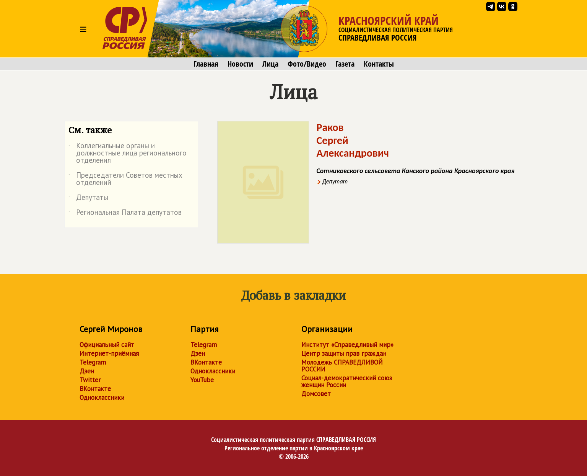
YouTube (202, 379)
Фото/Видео (307, 64)
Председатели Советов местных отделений (125, 179)
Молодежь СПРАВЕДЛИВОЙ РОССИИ (342, 366)
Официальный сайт (107, 344)
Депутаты (88, 199)
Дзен (87, 371)
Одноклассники (102, 397)
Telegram (93, 362)
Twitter (90, 379)
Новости (240, 64)
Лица (270, 64)
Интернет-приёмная (109, 353)
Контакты (379, 64)
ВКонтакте (95, 388)
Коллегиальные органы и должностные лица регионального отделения (127, 153)
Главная (205, 64)
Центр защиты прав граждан (343, 353)
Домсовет (316, 393)
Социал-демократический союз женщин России (346, 381)
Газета (344, 64)
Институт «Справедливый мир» (347, 344)
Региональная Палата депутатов (125, 214)
